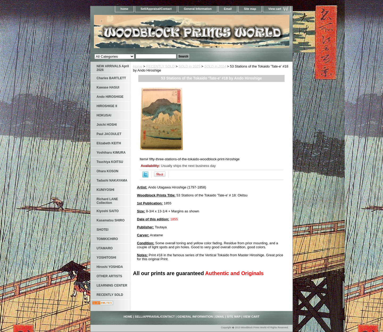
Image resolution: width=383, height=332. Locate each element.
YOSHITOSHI (106, 257)
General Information (198, 8)
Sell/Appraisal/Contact (156, 8)
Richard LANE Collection (107, 201)
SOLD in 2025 (190, 66)
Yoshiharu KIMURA (111, 152)
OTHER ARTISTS (109, 276)
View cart (274, 8)
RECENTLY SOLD (160, 66)
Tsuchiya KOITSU (110, 162)
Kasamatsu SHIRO (110, 220)
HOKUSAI (104, 115)
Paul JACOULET (109, 134)
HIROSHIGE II (107, 106)
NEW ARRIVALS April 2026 (113, 68)
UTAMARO (105, 248)
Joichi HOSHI (107, 125)
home (124, 8)
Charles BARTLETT (111, 78)
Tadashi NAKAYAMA (112, 180)
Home (137, 66)
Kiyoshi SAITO (108, 211)
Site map (250, 8)
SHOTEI (103, 230)
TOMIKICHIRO (107, 239)
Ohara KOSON (107, 171)
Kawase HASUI (108, 87)
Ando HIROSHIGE (110, 97)
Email (228, 8)
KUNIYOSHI (105, 190)
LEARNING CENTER (112, 285)
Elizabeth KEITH (109, 143)
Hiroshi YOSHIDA (110, 267)
